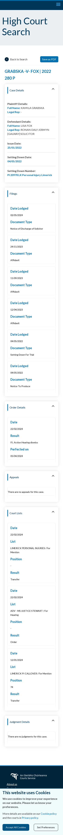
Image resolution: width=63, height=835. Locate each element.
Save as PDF (49, 59)
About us (12, 784)
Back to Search (18, 59)
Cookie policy (49, 813)
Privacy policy (30, 817)
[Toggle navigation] (58, 4)
